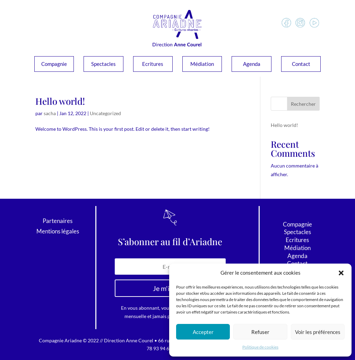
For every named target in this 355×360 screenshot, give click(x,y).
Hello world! (60, 101)
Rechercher (303, 104)
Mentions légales (57, 232)
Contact (301, 64)
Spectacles (103, 64)
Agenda (251, 64)
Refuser (260, 332)
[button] (341, 272)
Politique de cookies (260, 347)
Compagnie (54, 64)
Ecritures (152, 64)
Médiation (202, 64)
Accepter (203, 332)
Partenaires (57, 221)
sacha (50, 113)
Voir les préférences (317, 332)
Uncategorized (105, 113)
